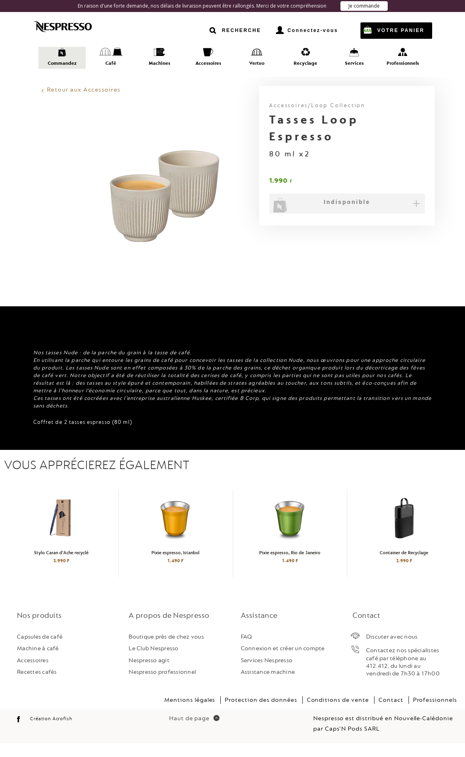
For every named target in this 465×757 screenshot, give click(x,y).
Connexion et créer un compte (283, 662)
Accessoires (32, 674)
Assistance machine (268, 685)
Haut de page (194, 732)
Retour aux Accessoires (84, 90)
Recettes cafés (37, 685)
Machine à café (38, 662)
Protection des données (261, 713)
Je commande (364, 5)
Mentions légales (189, 713)
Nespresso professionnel (162, 685)
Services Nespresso (267, 674)
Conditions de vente (338, 713)
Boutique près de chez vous (166, 650)
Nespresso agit (149, 674)
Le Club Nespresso (153, 662)
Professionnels (435, 713)
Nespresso (71, 27)
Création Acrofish (51, 732)
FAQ (246, 650)
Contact (390, 713)
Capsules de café (39, 650)
